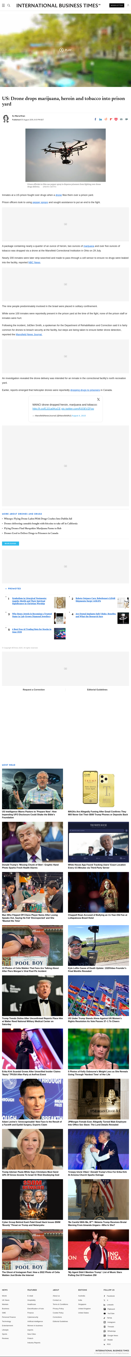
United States (83, 1313)
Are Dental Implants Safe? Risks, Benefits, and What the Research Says (96, 615)
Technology (6, 1321)
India (80, 1300)
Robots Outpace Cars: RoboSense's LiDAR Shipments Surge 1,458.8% (95, 599)
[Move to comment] (126, 119)
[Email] (121, 119)
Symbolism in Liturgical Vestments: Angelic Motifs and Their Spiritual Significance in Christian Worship (29, 601)
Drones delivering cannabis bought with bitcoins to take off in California (40, 524)
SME (4, 1313)
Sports (4, 1334)
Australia (81, 1296)
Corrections (57, 1317)
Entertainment (7, 1326)
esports (30, 1330)
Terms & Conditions (60, 1304)
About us (56, 1296)
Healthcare (31, 1304)
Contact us (57, 1300)
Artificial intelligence (35, 1321)
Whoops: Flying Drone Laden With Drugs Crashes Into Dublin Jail (38, 519)
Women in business (35, 1326)
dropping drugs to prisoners (85, 390)
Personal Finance (9, 1317)
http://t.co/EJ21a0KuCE (47, 408)
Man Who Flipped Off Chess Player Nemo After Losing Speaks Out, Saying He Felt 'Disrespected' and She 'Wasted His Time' (30, 918)
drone (59, 195)
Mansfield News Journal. (29, 334)
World (4, 1296)
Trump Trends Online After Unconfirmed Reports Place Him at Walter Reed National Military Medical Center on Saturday (32, 1021)
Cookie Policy (58, 1313)
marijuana (88, 246)
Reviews (5, 1338)
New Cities (31, 1334)
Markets (5, 1304)
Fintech (30, 1338)
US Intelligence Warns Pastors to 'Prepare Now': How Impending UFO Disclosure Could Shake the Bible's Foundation (29, 814)
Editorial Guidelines (97, 690)
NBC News (34, 262)
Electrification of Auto (35, 1309)
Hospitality (31, 1300)
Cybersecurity (32, 1317)
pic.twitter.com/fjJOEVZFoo (77, 408)
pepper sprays (40, 202)
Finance (30, 1313)
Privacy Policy (58, 1309)
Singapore (82, 1304)
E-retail (30, 1296)
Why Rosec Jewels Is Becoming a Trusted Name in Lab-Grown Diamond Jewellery (32, 615)
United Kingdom (84, 1309)
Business (5, 1309)
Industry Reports (33, 1343)
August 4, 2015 (79, 415)
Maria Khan (20, 116)
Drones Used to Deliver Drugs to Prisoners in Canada (31, 533)
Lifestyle (5, 1330)
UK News (5, 1300)
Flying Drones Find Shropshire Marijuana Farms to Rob (32, 528)
